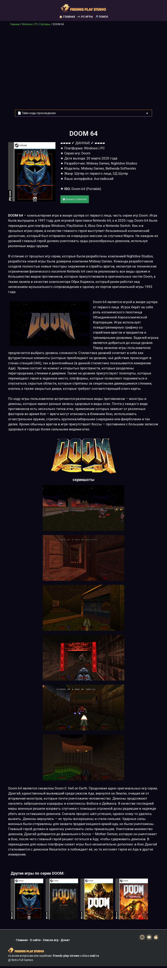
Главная (14, 24)
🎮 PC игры (85, 16)
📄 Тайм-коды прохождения (37, 113)
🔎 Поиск (101, 16)
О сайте (35, 941)
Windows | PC (30, 24)
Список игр (50, 941)
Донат (65, 941)
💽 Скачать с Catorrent (74, 199)
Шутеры (45, 24)
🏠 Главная (67, 16)
